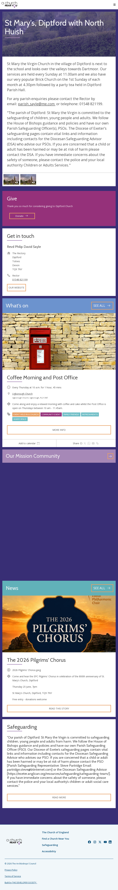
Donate (21, 216)
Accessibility (49, 851)
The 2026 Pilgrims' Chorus (36, 660)
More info (59, 429)
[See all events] (102, 306)
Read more (59, 797)
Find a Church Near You (55, 838)
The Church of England (55, 832)
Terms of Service (13, 876)
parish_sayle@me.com (36, 104)
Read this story (59, 708)
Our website (16, 287)
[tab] (29, 443)
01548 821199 (20, 279)
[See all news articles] (102, 588)
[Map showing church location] (59, 521)
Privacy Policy (11, 870)
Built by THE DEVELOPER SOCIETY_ (21, 882)
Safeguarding (50, 845)
